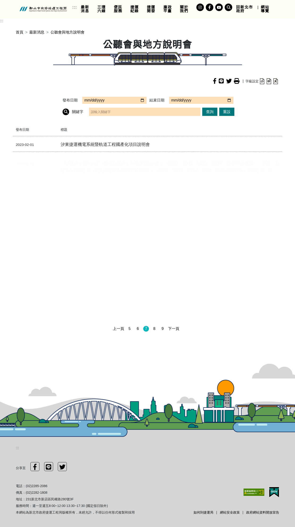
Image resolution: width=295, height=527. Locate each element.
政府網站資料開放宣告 (262, 512)
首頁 (19, 32)
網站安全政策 (230, 512)
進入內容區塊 (11, 3)
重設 (227, 112)
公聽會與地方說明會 (67, 32)
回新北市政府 (244, 9)
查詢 (210, 112)
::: (74, 7)
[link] (87, 9)
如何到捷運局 (203, 512)
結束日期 (156, 100)
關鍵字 (73, 112)
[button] (262, 81)
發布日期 (70, 100)
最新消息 (36, 32)
